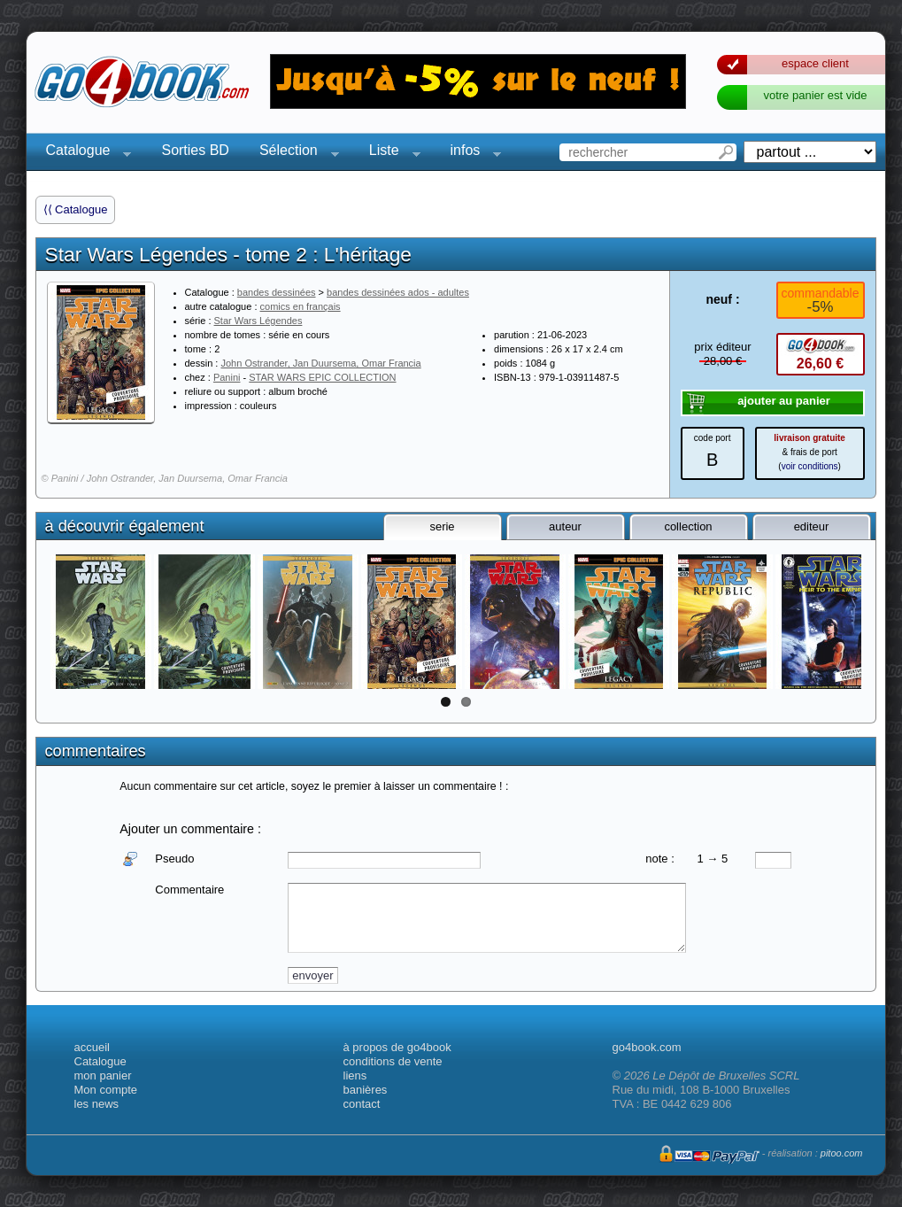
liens (355, 1075)
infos (471, 153)
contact (362, 1103)
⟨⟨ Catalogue (75, 209)
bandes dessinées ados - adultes (398, 292)
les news (96, 1103)
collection (688, 526)
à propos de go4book (397, 1047)
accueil (92, 1047)
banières (365, 1089)
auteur (565, 526)
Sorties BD (194, 150)
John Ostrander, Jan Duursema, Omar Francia (320, 363)
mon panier (103, 1075)
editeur (811, 526)
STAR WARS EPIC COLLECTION (322, 377)
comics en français (300, 306)
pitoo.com (842, 1153)
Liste (389, 153)
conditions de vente (393, 1061)
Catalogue (83, 153)
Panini (227, 377)
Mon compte (106, 1089)
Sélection (294, 153)
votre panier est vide (815, 95)
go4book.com (647, 1047)
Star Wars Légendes (258, 320)
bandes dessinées (276, 292)
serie (441, 526)
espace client (815, 63)
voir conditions (810, 466)
